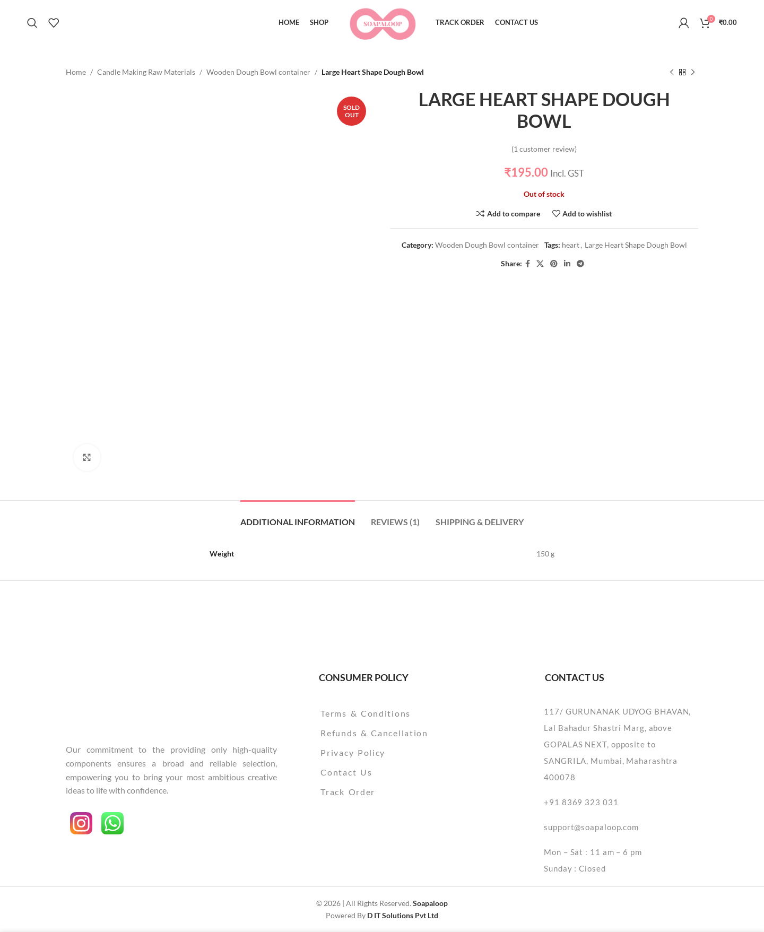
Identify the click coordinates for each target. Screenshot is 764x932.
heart (570, 245)
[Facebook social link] (527, 264)
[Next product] (693, 72)
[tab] (297, 516)
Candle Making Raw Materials (146, 71)
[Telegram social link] (580, 264)
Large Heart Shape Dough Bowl (636, 245)
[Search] (32, 22)
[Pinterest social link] (554, 264)
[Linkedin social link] (567, 264)
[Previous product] (671, 72)
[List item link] (401, 713)
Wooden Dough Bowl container (258, 71)
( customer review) (544, 148)
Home (76, 71)
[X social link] (540, 264)
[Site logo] (382, 21)
